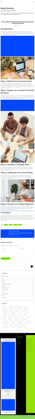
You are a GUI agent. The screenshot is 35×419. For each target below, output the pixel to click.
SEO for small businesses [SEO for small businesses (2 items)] (5, 323)
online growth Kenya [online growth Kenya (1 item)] (10, 319)
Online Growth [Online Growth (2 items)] (4, 319)
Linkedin (20, 224)
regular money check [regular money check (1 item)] (17, 319)
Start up (17, 295)
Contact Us (8, 394)
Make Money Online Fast (17, 284)
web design (17, 297)
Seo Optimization (17, 293)
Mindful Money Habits (17, 288)
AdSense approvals (17, 276)
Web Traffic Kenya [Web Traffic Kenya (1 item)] (13, 327)
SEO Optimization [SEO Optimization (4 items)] (26, 323)
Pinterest (15, 224)
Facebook (5, 224)
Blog (17, 278)
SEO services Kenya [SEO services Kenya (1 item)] (5, 325)
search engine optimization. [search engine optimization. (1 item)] (20, 321)
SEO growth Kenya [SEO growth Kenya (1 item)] (12, 323)
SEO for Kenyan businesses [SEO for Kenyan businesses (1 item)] (28, 321)
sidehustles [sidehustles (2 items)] (10, 325)
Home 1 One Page (5, 10)
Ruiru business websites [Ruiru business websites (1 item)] (12, 321)
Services (8, 393)
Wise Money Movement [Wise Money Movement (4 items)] (19, 327)
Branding (17, 280)
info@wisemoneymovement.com (8, 412)
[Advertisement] (17, 46)
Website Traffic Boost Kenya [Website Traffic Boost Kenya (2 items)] (6, 327)
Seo (17, 291)
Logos (17, 282)
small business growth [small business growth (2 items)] (16, 325)
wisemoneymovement (14, 231)
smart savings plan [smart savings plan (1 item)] (23, 325)
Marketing (17, 286)
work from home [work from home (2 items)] (26, 327)
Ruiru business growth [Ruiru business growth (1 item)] (24, 319)
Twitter (10, 224)
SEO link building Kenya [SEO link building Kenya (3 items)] (19, 323)
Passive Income (17, 289)
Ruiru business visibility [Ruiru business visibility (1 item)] (5, 321)
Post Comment (5, 258)
